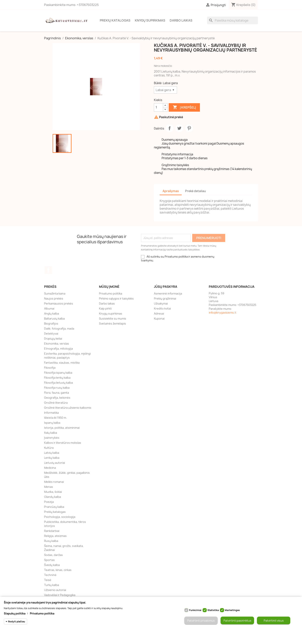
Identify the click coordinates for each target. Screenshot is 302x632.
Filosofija (49, 367)
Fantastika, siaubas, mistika (62, 362)
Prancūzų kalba (54, 507)
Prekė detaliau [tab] (195, 191)
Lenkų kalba (51, 458)
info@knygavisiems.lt (222, 312)
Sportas (49, 560)
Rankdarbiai (51, 531)
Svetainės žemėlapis (112, 323)
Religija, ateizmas (55, 536)
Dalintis (169, 128)
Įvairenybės (51, 437)
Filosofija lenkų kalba (57, 377)
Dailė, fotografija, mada (59, 328)
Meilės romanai (54, 482)
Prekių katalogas (115, 20)
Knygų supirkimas (150, 20)
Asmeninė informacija (168, 293)
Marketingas (232, 610)
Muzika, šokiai (53, 492)
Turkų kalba (51, 585)
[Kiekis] (158, 107)
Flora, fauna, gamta (56, 392)
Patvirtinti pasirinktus (237, 620)
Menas (48, 487)
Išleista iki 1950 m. (55, 417)
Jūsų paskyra (165, 287)
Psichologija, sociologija (59, 517)
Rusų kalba (51, 541)
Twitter (179, 128)
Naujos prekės (53, 298)
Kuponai (159, 318)
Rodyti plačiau (16, 621)
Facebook (48, 270)
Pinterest (189, 128)
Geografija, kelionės (57, 397)
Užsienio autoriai (55, 590)
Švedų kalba (52, 565)
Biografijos (51, 323)
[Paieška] (232, 20)
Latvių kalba (51, 453)
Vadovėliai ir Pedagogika (59, 595)
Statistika (213, 610)
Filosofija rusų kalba (57, 387)
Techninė (50, 575)
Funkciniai (195, 610)
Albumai (49, 308)
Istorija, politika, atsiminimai (62, 427)
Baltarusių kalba (54, 318)
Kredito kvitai (162, 308)
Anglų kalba (51, 313)
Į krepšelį (184, 107)
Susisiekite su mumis (112, 318)
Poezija (49, 502)
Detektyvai (51, 333)
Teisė (47, 580)
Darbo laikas (181, 20)
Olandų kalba (52, 497)
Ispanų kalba (52, 422)
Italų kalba (50, 432)
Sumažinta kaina (54, 293)
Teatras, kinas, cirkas (57, 570)
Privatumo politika (110, 293)
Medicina (50, 468)
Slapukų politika (14, 613)
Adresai (159, 313)
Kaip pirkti (105, 308)
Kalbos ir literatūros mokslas (62, 442)
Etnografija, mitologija (58, 348)
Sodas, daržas (53, 555)
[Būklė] (165, 90)
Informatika (51, 412)
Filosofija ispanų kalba (58, 372)
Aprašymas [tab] (171, 191)
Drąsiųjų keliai (53, 338)
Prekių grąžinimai (165, 298)
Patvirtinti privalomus (201, 620)
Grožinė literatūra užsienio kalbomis (67, 407)
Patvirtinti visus (274, 620)
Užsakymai (161, 303)
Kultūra (49, 448)
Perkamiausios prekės (58, 303)
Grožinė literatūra (56, 402)
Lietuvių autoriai (54, 463)
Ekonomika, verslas (56, 343)
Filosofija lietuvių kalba (58, 382)
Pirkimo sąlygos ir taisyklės (116, 298)
